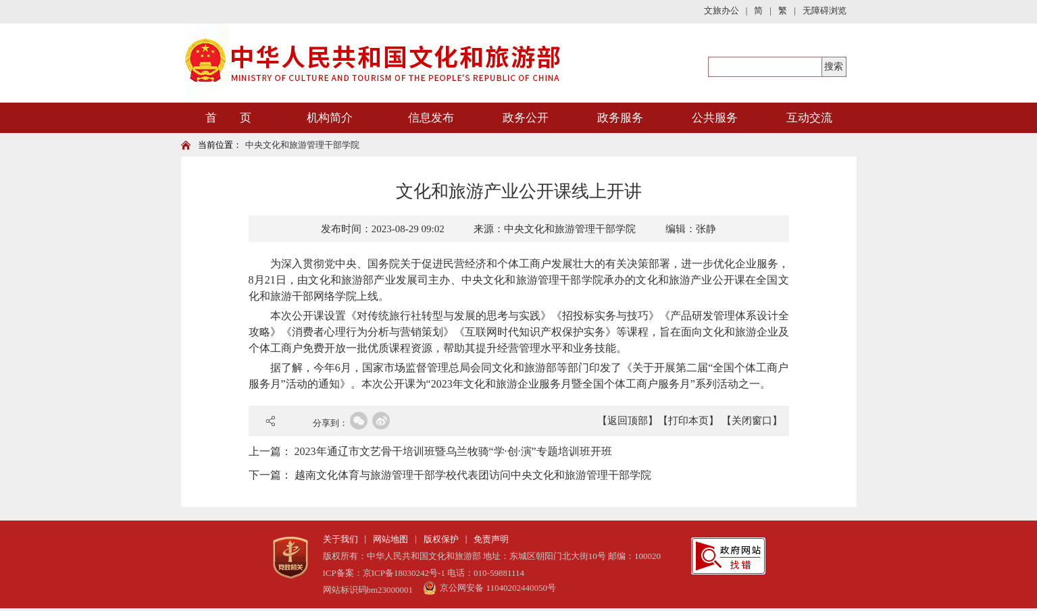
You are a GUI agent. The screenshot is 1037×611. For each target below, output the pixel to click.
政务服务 (620, 117)
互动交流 (809, 117)
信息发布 (431, 117)
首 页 (228, 117)
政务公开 (526, 117)
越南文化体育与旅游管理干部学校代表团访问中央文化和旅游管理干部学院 (473, 475)
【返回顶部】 (627, 420)
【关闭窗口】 (752, 420)
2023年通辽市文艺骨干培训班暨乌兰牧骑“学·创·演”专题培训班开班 (453, 451)
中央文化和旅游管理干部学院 (302, 145)
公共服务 (715, 117)
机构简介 (330, 117)
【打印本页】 (688, 420)
